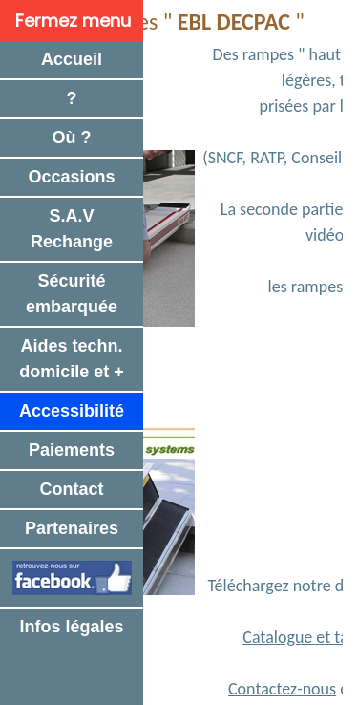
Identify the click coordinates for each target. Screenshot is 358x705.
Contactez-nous (282, 688)
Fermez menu (73, 20)
